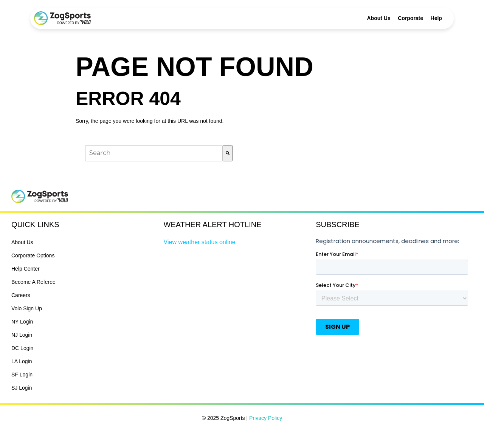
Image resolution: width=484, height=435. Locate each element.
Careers (20, 295)
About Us (379, 18)
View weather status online (200, 242)
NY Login (22, 322)
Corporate (410, 18)
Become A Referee (33, 282)
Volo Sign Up (26, 308)
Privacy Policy (265, 418)
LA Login (21, 361)
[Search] (228, 153)
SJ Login (21, 388)
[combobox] (154, 153)
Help (436, 18)
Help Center (25, 269)
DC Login (22, 348)
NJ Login (21, 335)
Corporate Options (32, 255)
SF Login (22, 375)
